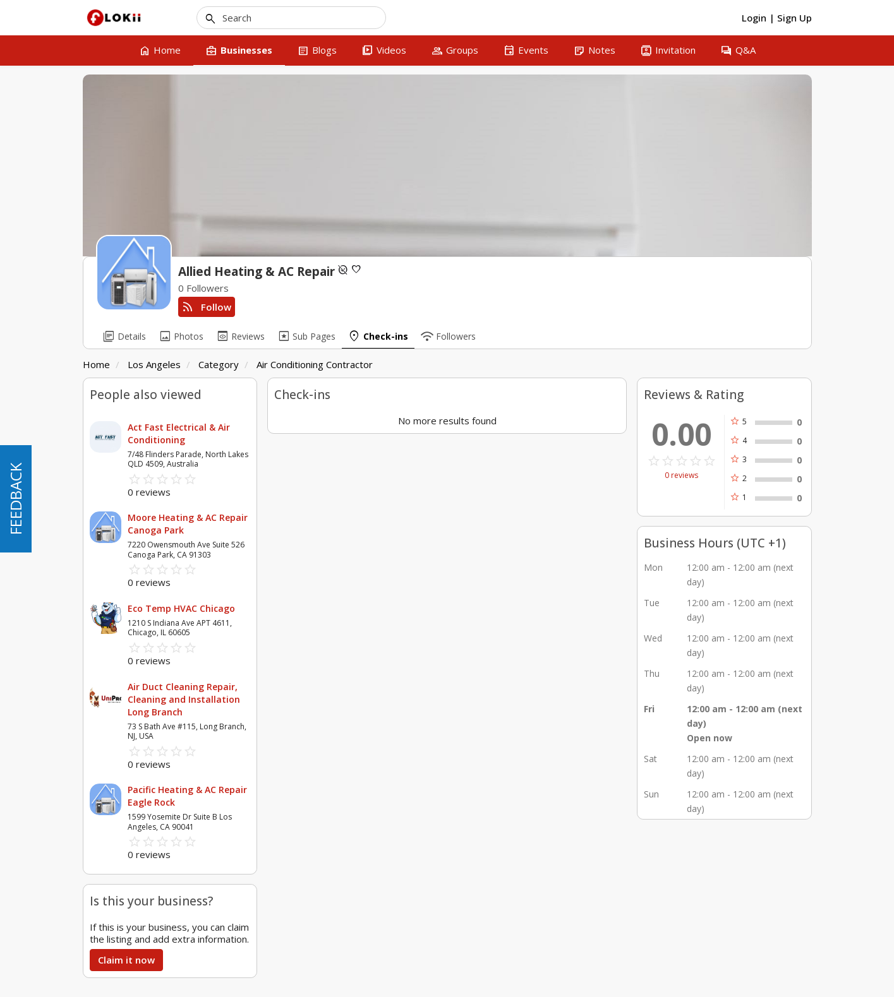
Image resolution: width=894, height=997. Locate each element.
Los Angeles (154, 364)
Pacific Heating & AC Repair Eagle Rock (187, 796)
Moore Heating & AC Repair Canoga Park (188, 523)
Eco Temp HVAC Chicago (181, 608)
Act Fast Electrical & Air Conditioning (179, 433)
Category (218, 364)
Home (96, 364)
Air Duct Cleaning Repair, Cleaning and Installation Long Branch (184, 699)
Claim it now (126, 959)
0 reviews (681, 475)
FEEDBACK (15, 499)
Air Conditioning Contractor (315, 364)
